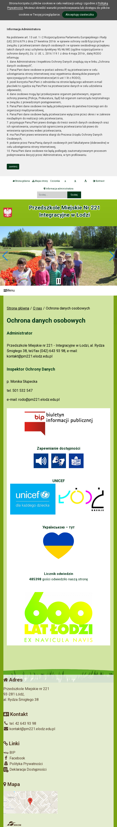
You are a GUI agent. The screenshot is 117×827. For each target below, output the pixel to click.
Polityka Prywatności (23, 763)
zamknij (13, 166)
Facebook (14, 758)
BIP (9, 752)
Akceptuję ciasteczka (80, 14)
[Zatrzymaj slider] (58, 281)
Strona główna (21, 181)
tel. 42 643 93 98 (19, 723)
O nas (37, 308)
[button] (5, 256)
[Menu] (58, 291)
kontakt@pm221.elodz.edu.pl (29, 729)
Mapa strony (40, 181)
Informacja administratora (58, 188)
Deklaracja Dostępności (25, 769)
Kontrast (98, 181)
